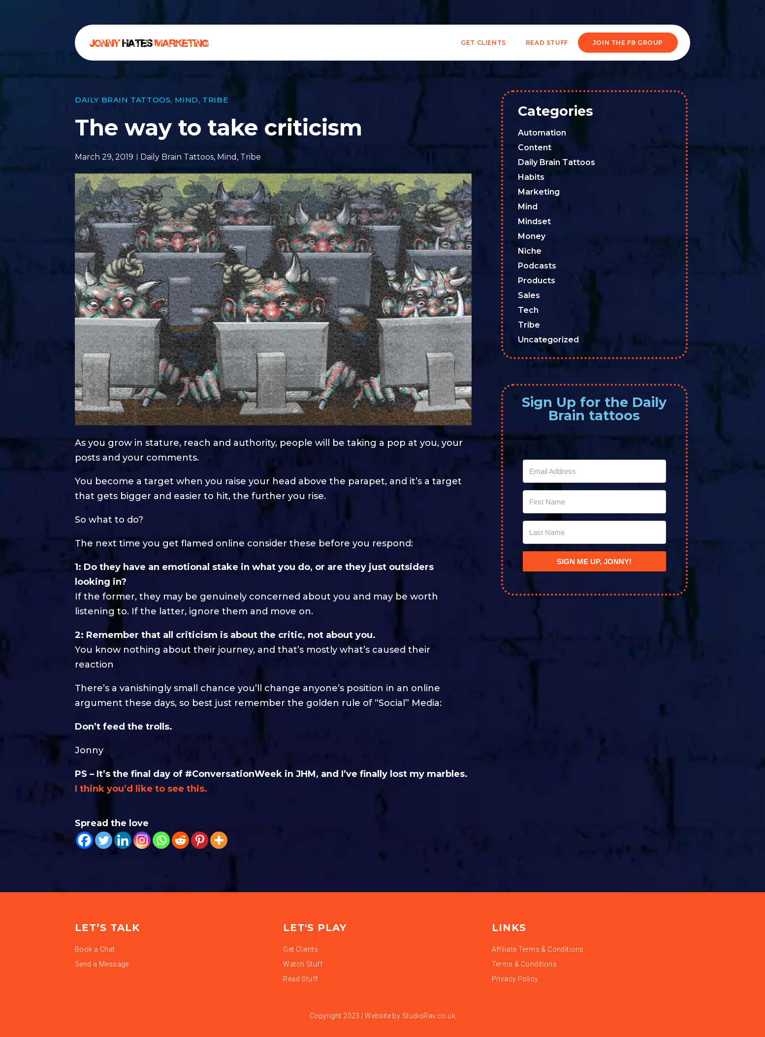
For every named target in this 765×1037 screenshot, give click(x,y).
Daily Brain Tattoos (122, 99)
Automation (542, 132)
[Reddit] (180, 840)
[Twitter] (103, 840)
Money (531, 236)
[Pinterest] (199, 840)
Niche (530, 251)
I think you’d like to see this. (141, 788)
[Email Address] (595, 471)
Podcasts (537, 265)
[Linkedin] (122, 840)
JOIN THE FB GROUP (628, 42)
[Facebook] (84, 840)
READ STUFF (547, 42)
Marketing (539, 192)
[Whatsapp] (161, 840)
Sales (529, 295)
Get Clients (483, 42)
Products (536, 280)
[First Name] (595, 501)
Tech (528, 310)
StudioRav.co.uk (428, 1016)
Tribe (215, 99)
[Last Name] (595, 532)
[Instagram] (142, 840)
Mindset (534, 221)
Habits (531, 177)
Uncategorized (548, 339)
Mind (186, 99)
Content (534, 147)
